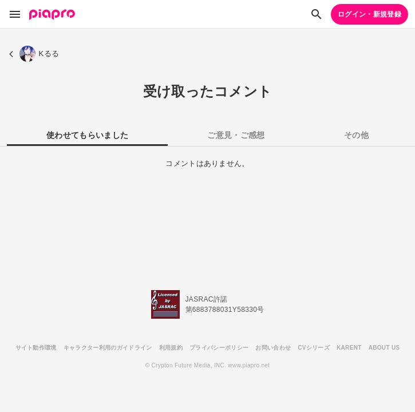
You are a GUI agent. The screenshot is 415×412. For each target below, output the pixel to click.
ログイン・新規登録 (369, 14)
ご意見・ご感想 (235, 135)
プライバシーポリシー (218, 347)
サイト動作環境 (36, 347)
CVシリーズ (314, 347)
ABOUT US (384, 347)
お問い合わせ (273, 347)
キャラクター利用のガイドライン (108, 347)
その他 (356, 135)
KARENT (349, 347)
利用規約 (171, 347)
